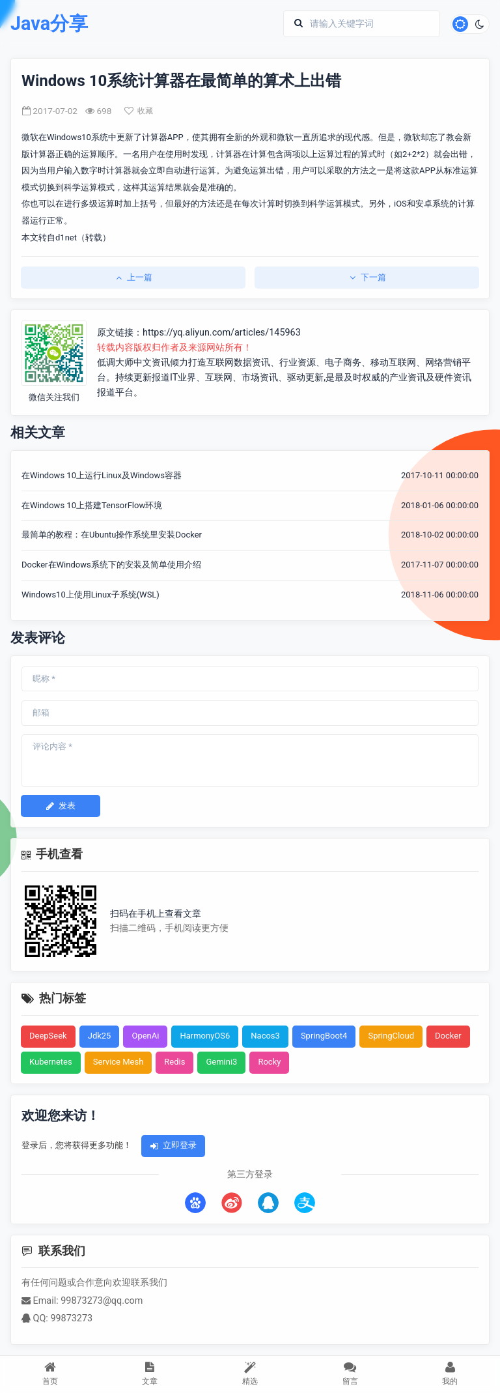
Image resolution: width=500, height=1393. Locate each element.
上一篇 (133, 277)
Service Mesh (118, 1062)
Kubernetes (50, 1062)
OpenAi (145, 1036)
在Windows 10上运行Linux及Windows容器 (101, 475)
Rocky (269, 1062)
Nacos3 (265, 1036)
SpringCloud (391, 1036)
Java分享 (49, 23)
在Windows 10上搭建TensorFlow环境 (91, 505)
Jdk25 (99, 1036)
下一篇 (367, 277)
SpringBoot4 (324, 1036)
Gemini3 (221, 1062)
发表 (61, 806)
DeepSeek (48, 1036)
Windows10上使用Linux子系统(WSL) (90, 594)
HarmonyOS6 (205, 1036)
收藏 (138, 110)
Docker (448, 1036)
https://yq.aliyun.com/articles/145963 (222, 332)
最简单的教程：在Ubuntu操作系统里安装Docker (111, 534)
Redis (174, 1062)
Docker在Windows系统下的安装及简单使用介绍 (111, 564)
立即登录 (173, 1145)
